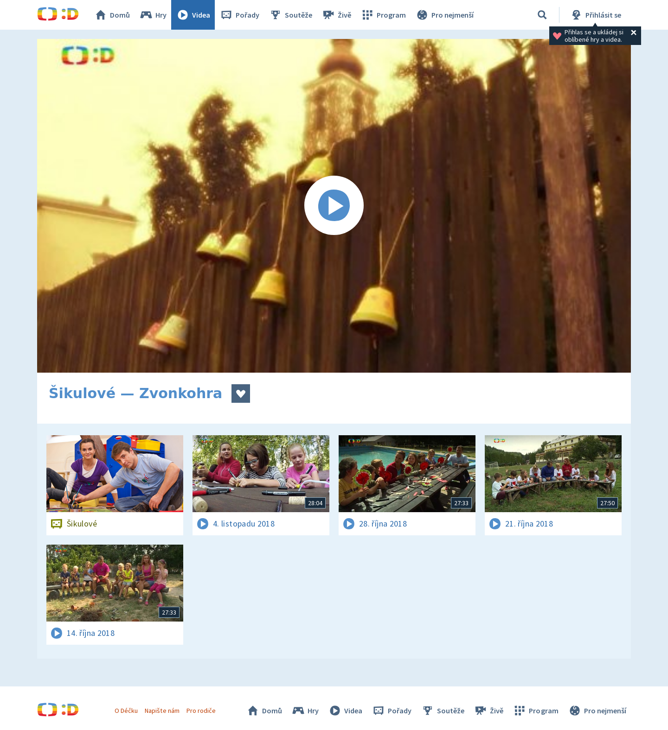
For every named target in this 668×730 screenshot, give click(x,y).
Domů (112, 15)
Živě (336, 15)
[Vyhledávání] (542, 15)
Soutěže (290, 15)
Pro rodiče (201, 710)
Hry (153, 15)
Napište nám (162, 710)
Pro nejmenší (444, 15)
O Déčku (126, 710)
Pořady (239, 15)
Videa (193, 15)
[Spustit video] (334, 206)
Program (383, 15)
